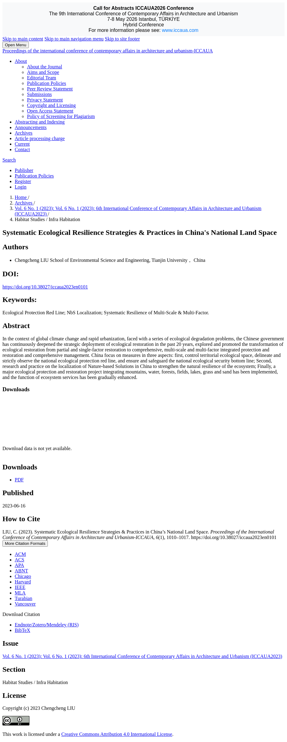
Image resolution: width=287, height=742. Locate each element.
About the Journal (44, 66)
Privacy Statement (45, 99)
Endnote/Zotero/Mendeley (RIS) (46, 624)
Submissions (39, 94)
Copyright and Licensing (51, 105)
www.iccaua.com (180, 30)
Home (21, 197)
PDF (19, 479)
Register (23, 181)
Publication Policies (46, 83)
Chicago (23, 576)
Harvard (23, 581)
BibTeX (22, 630)
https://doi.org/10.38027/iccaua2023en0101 (45, 286)
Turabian (23, 598)
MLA (20, 592)
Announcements (31, 127)
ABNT (21, 570)
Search (9, 160)
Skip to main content (22, 38)
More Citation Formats (25, 543)
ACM (20, 554)
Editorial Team (41, 77)
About (21, 61)
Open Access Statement (50, 110)
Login (20, 186)
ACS (19, 559)
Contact (22, 149)
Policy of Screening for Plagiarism (61, 116)
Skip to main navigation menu (74, 38)
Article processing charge (40, 138)
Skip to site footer (122, 38)
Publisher (24, 170)
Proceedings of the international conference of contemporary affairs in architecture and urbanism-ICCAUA (107, 50)
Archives (24, 133)
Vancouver (25, 603)
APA (19, 565)
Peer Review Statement (50, 88)
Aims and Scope (43, 72)
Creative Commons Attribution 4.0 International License (116, 734)
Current (22, 144)
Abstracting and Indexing (40, 121)
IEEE (20, 587)
